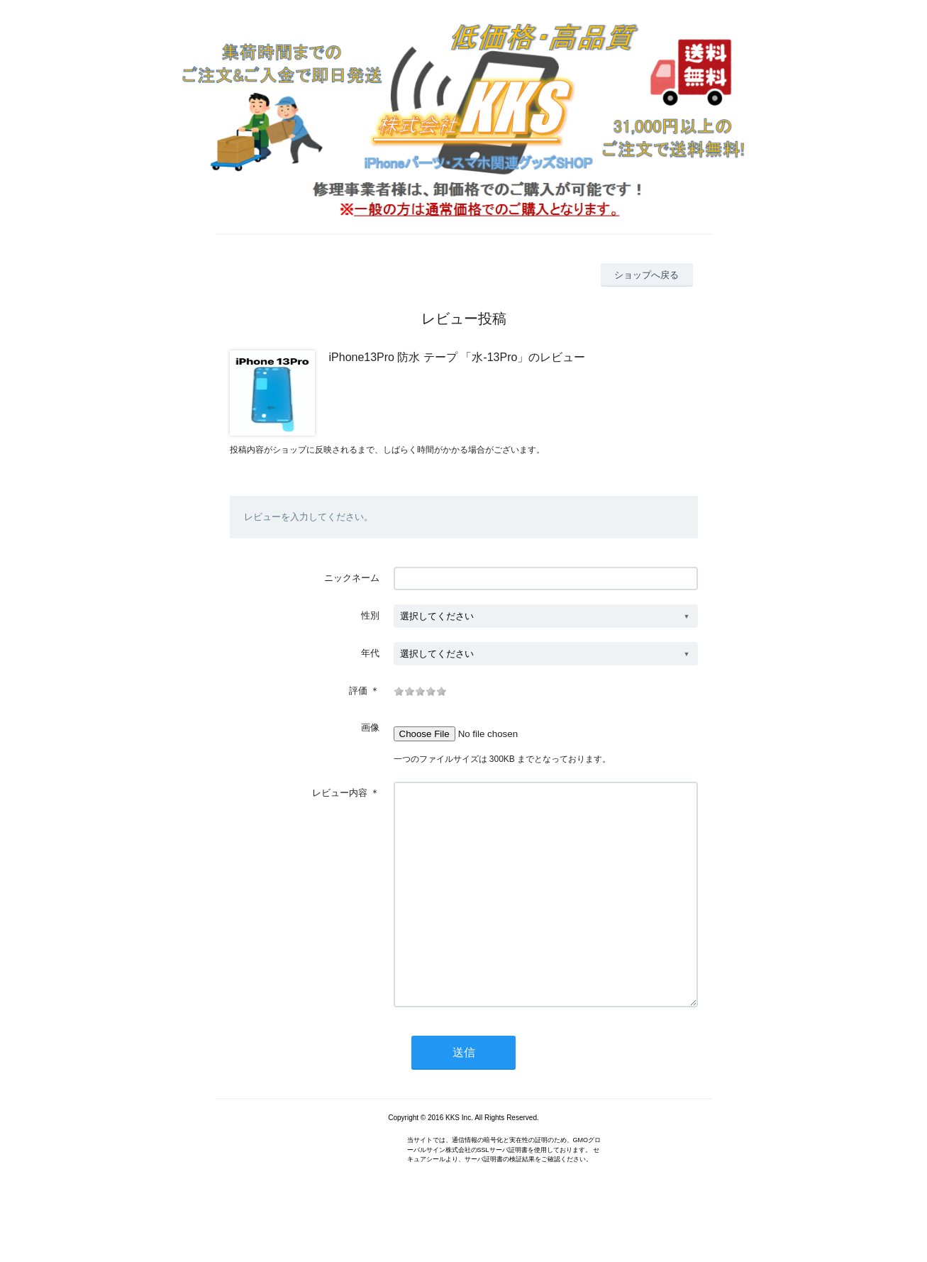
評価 (358, 690)
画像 (370, 727)
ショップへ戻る (646, 275)
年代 (370, 653)
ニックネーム (351, 577)
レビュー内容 (339, 792)
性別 (370, 615)
